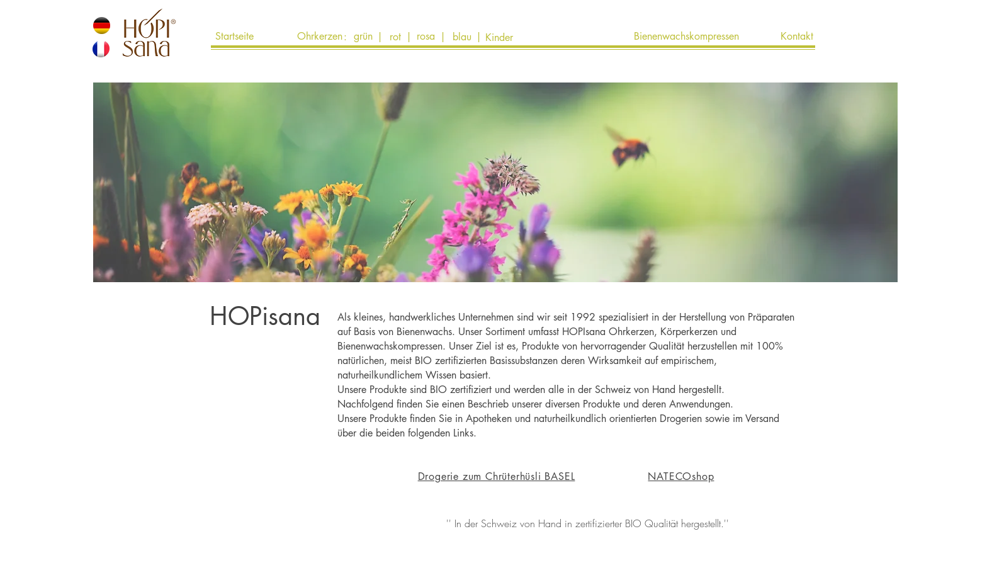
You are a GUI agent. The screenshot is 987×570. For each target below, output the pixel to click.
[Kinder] (499, 37)
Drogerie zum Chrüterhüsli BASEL (496, 476)
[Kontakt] (797, 36)
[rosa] (425, 36)
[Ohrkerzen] (319, 36)
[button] (619, 307)
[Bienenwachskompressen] (686, 36)
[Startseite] (234, 36)
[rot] (395, 37)
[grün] (363, 36)
